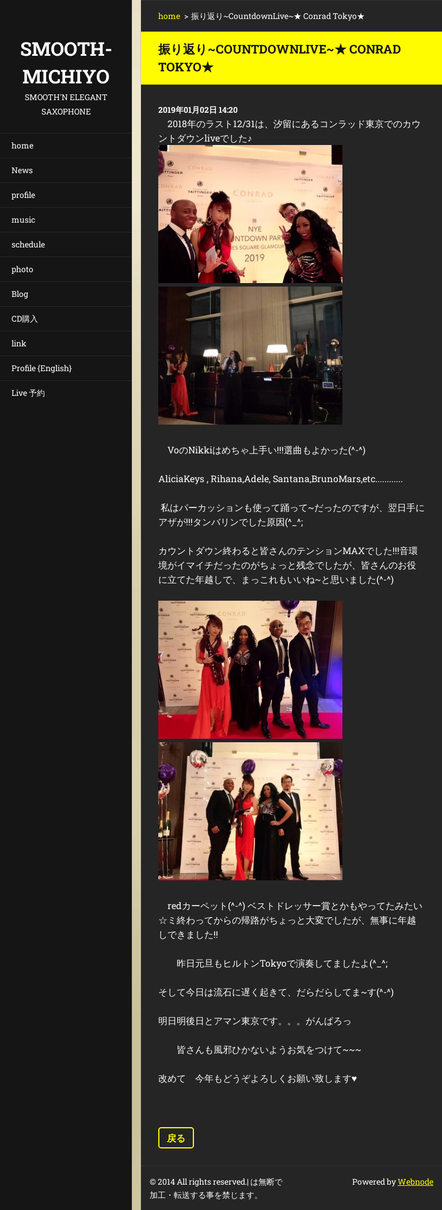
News (22, 170)
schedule (28, 244)
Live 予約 (28, 392)
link (19, 343)
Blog (20, 293)
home (22, 145)
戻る (176, 1138)
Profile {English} (42, 367)
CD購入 (25, 318)
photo (22, 269)
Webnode (415, 1181)
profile (23, 194)
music (23, 219)
